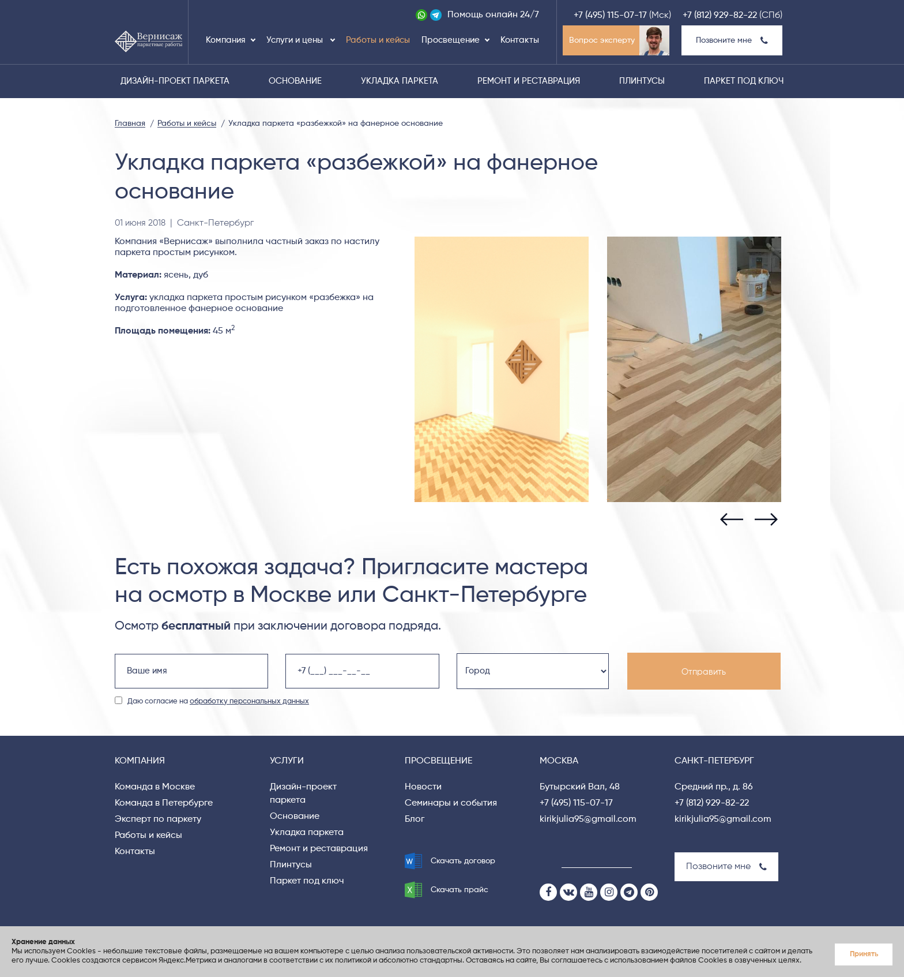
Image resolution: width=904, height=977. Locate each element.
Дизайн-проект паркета (174, 81)
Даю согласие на (218, 701)
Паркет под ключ (744, 81)
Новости (423, 787)
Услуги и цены (295, 40)
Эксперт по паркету (158, 819)
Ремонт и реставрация (528, 81)
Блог (414, 819)
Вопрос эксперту (602, 40)
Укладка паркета (399, 81)
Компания (226, 40)
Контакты (519, 40)
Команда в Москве (155, 787)
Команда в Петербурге (164, 803)
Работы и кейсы (378, 40)
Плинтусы (642, 81)
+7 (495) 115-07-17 (610, 15)
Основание (295, 81)
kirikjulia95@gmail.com (588, 819)
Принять (864, 954)
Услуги (287, 761)
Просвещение (450, 40)
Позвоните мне (732, 40)
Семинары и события (451, 803)
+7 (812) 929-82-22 (720, 15)
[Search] (547, 859)
